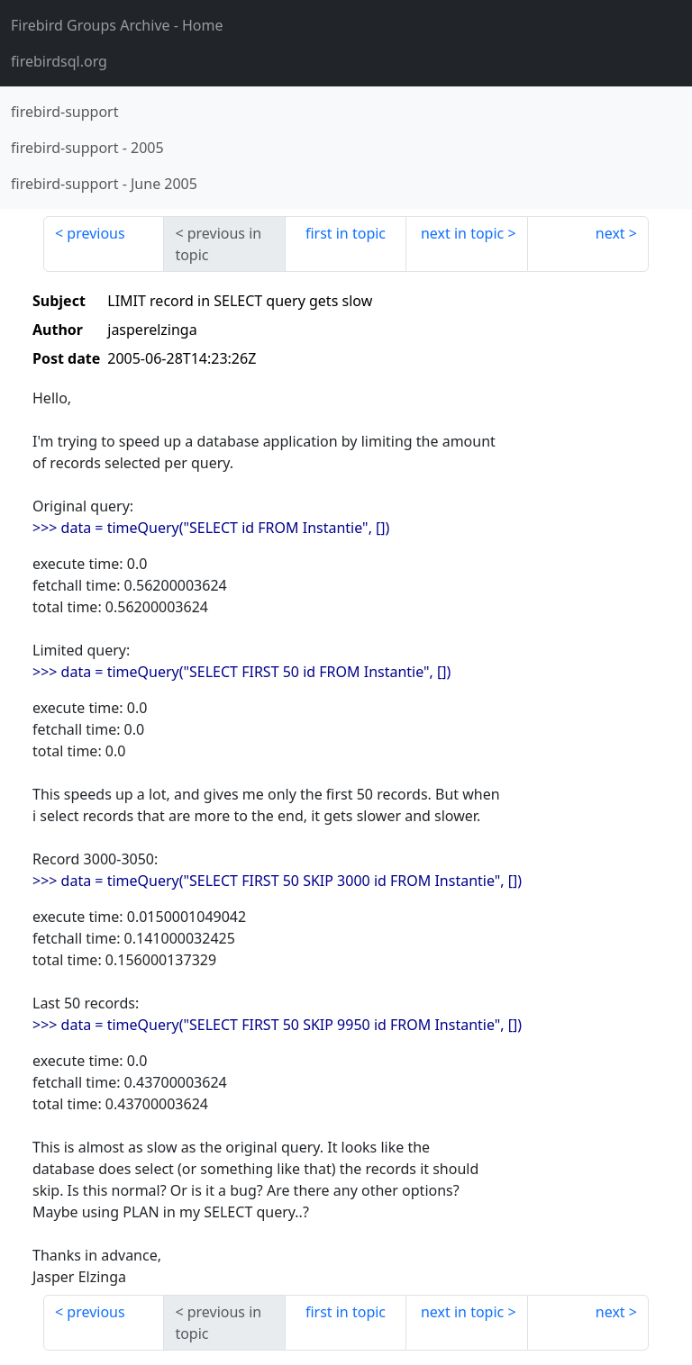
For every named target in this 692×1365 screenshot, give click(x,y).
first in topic (345, 233)
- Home (117, 25)
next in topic (462, 233)
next (610, 233)
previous (95, 233)
